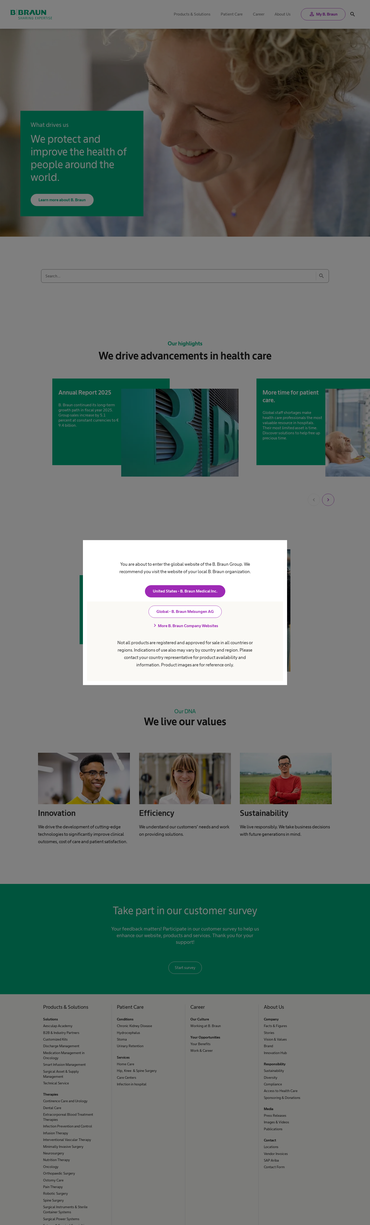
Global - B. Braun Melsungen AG (185, 611)
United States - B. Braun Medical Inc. (185, 591)
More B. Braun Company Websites (185, 625)
